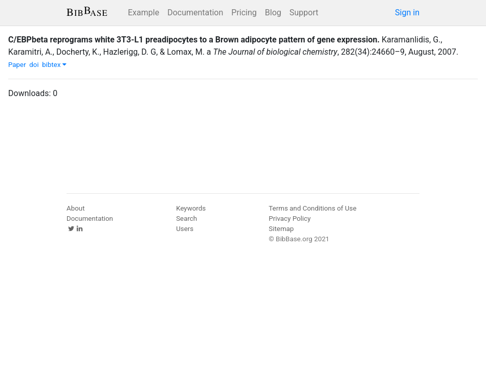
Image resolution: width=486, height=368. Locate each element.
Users (184, 229)
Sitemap (281, 229)
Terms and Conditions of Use (312, 208)
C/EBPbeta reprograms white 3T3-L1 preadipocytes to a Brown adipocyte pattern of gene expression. (194, 39)
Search (186, 218)
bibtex (54, 64)
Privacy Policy (290, 218)
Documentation (195, 12)
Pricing (244, 12)
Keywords (191, 208)
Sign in (407, 12)
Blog (273, 12)
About (76, 208)
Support (304, 12)
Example (143, 12)
